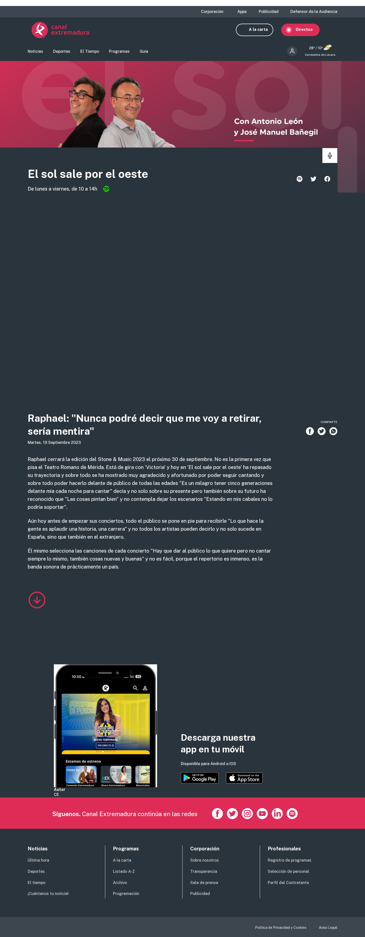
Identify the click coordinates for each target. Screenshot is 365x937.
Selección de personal (288, 871)
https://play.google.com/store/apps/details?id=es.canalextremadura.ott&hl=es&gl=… (200, 777)
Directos (308, 31)
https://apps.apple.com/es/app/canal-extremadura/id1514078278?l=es (244, 778)
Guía (144, 53)
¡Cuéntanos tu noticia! (48, 893)
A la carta (262, 31)
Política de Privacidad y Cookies (280, 928)
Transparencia (203, 871)
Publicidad (268, 12)
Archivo (120, 882)
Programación (126, 893)
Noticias (35, 53)
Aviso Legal (328, 928)
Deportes (61, 53)
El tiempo (36, 882)
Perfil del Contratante (288, 882)
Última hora (38, 860)
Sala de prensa (204, 882)
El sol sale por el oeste (107, 177)
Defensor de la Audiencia (313, 12)
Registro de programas (289, 860)
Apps (242, 12)
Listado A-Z (124, 871)
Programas (119, 53)
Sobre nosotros (204, 860)
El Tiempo (89, 53)
